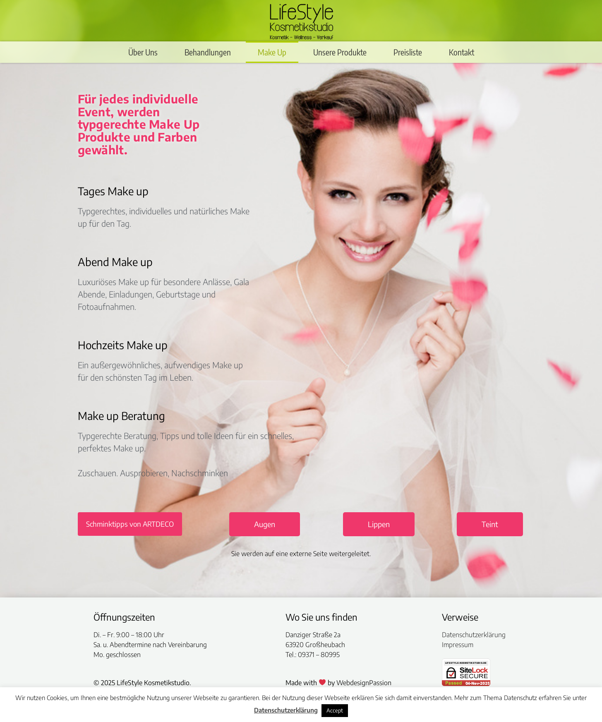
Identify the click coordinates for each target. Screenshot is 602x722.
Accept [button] (334, 710)
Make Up (272, 52)
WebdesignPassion (363, 683)
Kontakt (461, 52)
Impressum (457, 644)
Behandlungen (208, 52)
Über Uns (143, 52)
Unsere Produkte (340, 52)
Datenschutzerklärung (474, 635)
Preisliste (407, 52)
